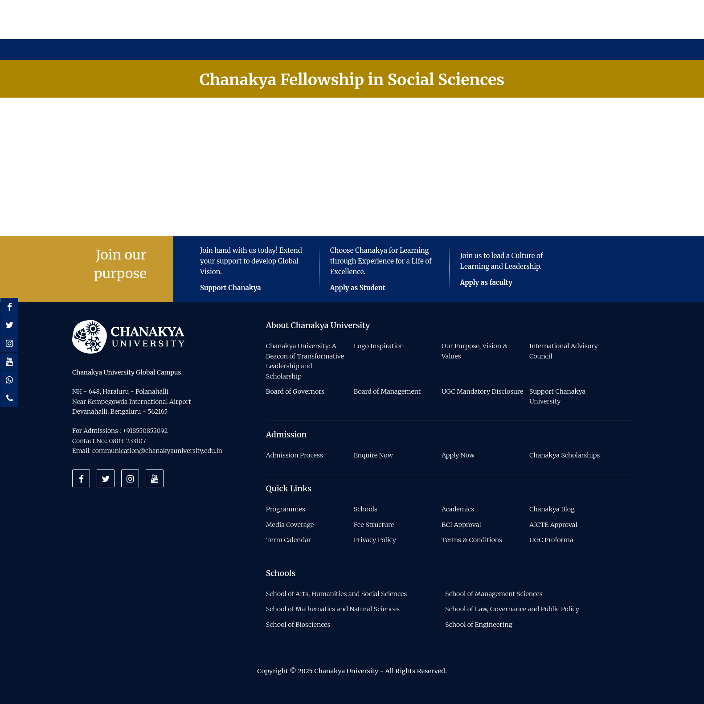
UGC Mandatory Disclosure (482, 391)
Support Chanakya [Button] (230, 288)
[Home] (128, 336)
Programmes (285, 509)
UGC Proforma (551, 540)
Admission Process (294, 455)
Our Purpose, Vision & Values (475, 351)
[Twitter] (9, 325)
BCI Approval (461, 525)
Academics (458, 509)
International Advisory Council (563, 351)
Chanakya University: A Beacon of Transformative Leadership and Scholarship (305, 361)
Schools (365, 509)
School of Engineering (478, 625)
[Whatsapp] (9, 380)
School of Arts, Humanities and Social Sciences (336, 594)
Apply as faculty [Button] (486, 282)
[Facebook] (9, 307)
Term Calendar (288, 540)
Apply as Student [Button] (357, 288)
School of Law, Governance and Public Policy (512, 609)
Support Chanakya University (557, 396)
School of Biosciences (298, 625)
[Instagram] (9, 343)
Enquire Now (373, 455)
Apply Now (458, 455)
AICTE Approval (553, 525)
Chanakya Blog (552, 509)
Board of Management (387, 391)
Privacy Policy (375, 540)
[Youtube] (9, 362)
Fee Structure (374, 525)
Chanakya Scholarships (564, 455)
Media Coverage (290, 525)
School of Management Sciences (493, 594)
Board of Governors (295, 391)
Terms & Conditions (472, 540)
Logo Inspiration (379, 346)
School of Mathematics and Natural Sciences (333, 609)
